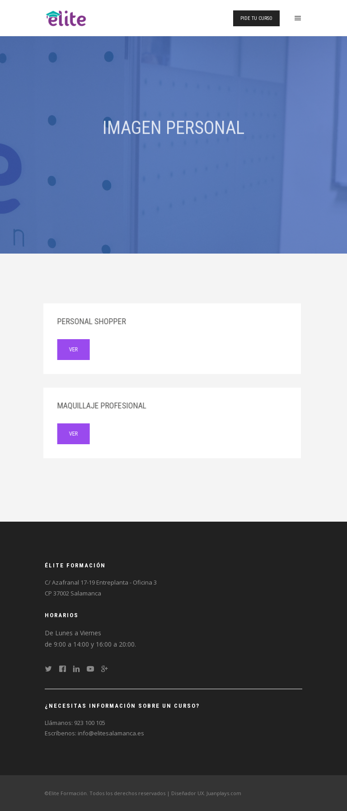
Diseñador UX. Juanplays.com (206, 793)
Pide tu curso (256, 18)
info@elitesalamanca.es (111, 733)
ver (67, 349)
